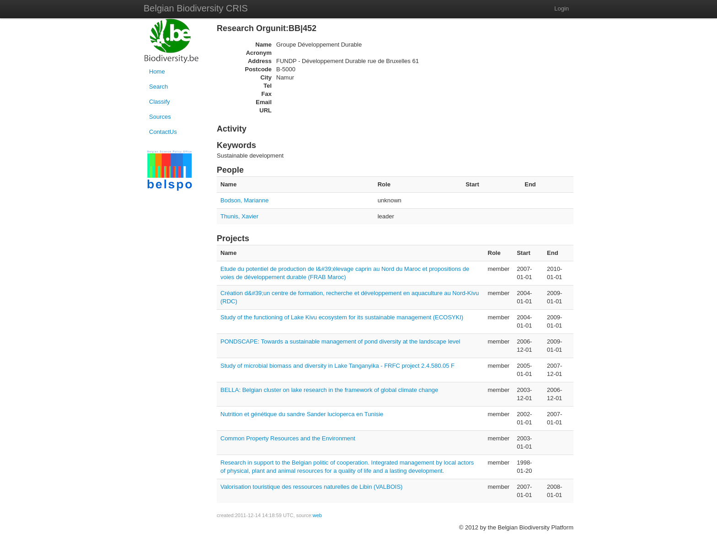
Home (157, 71)
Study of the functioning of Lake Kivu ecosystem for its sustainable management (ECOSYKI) (341, 317)
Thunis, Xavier (239, 216)
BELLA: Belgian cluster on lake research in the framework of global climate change (329, 389)
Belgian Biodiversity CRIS (196, 8)
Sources (160, 116)
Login (561, 8)
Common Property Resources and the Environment (287, 438)
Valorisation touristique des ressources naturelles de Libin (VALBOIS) (311, 486)
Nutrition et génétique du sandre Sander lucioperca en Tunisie (301, 414)
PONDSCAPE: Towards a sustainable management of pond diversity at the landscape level (340, 341)
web (317, 515)
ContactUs (163, 131)
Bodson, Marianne (244, 200)
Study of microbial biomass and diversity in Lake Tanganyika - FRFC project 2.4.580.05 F (337, 365)
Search (158, 86)
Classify (159, 101)
